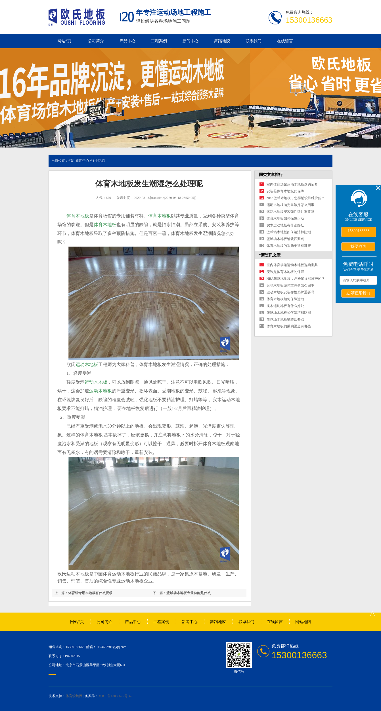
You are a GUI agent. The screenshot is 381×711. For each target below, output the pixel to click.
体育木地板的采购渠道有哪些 (289, 246)
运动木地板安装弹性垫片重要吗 (290, 212)
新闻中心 (190, 41)
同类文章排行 (271, 175)
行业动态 (98, 161)
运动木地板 (87, 364)
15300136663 (359, 231)
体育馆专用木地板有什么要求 (90, 593)
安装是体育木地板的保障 (285, 191)
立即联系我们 (358, 293)
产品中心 (127, 41)
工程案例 (159, 41)
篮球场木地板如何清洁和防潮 (289, 232)
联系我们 (253, 41)
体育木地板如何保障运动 (285, 218)
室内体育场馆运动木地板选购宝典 (292, 184)
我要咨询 (358, 246)
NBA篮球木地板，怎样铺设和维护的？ (296, 198)
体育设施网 (74, 696)
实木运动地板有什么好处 (285, 225)
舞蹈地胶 (222, 41)
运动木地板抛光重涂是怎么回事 (290, 205)
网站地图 (303, 622)
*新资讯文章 (270, 255)
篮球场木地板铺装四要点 (285, 239)
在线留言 (285, 41)
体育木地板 (77, 215)
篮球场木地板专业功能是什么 (188, 593)
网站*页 (64, 41)
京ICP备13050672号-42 (115, 696)
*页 (71, 161)
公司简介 (96, 41)
